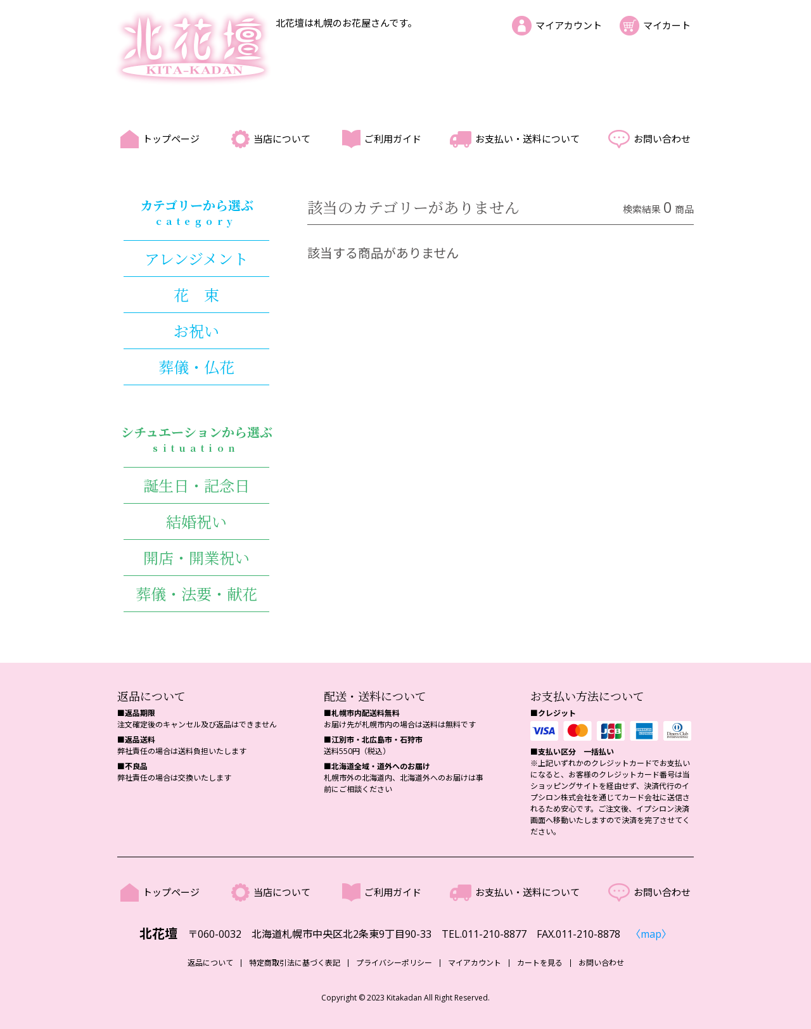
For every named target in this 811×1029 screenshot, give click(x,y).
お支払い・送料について (527, 138)
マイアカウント (568, 25)
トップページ (171, 138)
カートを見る (540, 963)
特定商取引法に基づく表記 (294, 963)
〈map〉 (651, 934)
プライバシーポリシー (394, 963)
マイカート (667, 25)
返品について (210, 963)
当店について (281, 138)
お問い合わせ (662, 138)
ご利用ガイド (392, 138)
